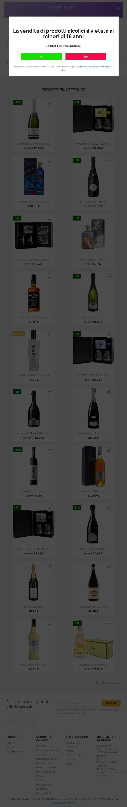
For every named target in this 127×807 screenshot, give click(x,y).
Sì (41, 56)
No (86, 56)
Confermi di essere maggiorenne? (63, 45)
